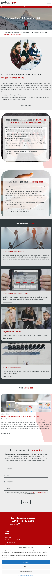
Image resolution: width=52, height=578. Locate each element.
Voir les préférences (26, 571)
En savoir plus (7, 264)
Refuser (26, 567)
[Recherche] (24, 7)
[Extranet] (1, 7)
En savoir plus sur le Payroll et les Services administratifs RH (22, 152)
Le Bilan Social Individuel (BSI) (15, 293)
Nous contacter (26, 105)
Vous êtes (8, 537)
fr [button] (49, 7)
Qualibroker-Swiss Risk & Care (13, 32)
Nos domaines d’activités (13, 540)
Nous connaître (10, 542)
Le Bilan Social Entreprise (13, 251)
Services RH (28, 32)
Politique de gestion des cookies (25, 575)
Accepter (26, 562)
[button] (49, 547)
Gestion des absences (12, 368)
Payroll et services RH (40, 32)
